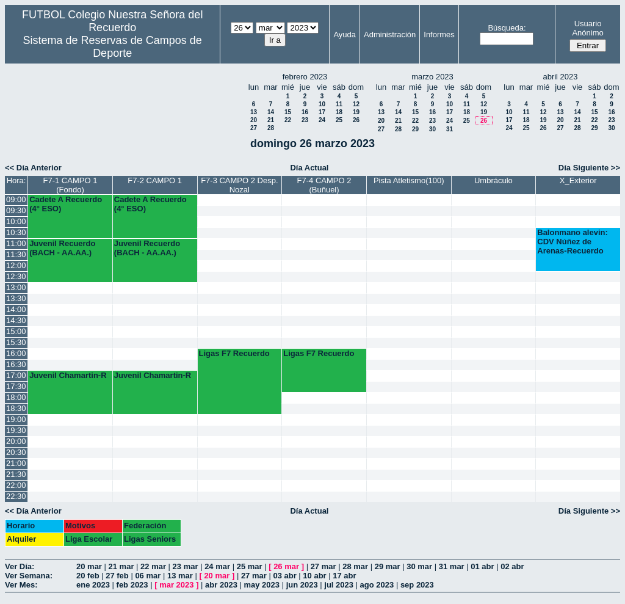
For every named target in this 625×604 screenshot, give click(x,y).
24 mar (217, 566)
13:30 (16, 298)
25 (339, 120)
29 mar (387, 566)
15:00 (16, 331)
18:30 (16, 408)
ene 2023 (93, 584)
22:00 (16, 485)
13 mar (180, 575)
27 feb (117, 575)
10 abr (314, 575)
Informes (439, 34)
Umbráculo (493, 180)
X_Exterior (578, 180)
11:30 (16, 254)
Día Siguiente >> (589, 167)
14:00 (16, 309)
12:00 (16, 265)
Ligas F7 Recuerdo (234, 353)
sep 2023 (417, 584)
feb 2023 (132, 584)
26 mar (286, 566)
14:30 (16, 320)
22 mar (153, 566)
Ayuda (344, 34)
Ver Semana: (28, 575)
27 (253, 128)
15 (287, 112)
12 (356, 104)
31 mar (451, 566)
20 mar (89, 566)
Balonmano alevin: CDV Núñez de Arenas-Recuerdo (572, 241)
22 (287, 120)
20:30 (16, 452)
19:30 (16, 430)
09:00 (16, 199)
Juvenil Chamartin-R (67, 375)
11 (339, 104)
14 (270, 112)
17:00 (16, 375)
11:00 (16, 243)
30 (432, 129)
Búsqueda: (507, 27)
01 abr (482, 566)
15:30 (16, 342)
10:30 (16, 232)
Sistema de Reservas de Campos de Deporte (112, 46)
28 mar (355, 566)
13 (253, 112)
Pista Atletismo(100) (409, 180)
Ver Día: (19, 566)
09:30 (16, 210)
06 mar (148, 575)
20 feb (87, 575)
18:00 (16, 397)
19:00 (16, 419)
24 (322, 120)
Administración (390, 34)
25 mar (249, 566)
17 (322, 112)
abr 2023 (221, 584)
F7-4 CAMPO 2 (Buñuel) (324, 185)
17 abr (344, 575)
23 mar (185, 566)
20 (253, 120)
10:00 (16, 221)
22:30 (16, 496)
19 (356, 112)
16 (305, 112)
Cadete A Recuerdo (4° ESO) (65, 204)
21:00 (16, 463)
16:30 (16, 364)
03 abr (284, 575)
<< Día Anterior (33, 167)
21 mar (121, 566)
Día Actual (309, 167)
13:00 (16, 287)
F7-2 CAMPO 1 (155, 180)
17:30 (16, 386)
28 (270, 128)
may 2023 (262, 584)
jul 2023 (338, 584)
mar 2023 (176, 584)
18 (339, 112)
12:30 (16, 276)
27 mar (323, 566)
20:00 (16, 441)
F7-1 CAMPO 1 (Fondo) (70, 185)
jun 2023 (302, 584)
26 (356, 120)
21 (270, 120)
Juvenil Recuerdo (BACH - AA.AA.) (62, 248)
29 (415, 129)
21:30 (16, 474)
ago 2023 (377, 584)
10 (322, 104)
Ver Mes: (21, 584)
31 (449, 129)
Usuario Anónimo (587, 28)
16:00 (16, 353)
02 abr (512, 566)
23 (305, 120)
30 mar (419, 566)
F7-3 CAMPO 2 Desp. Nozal (239, 185)
